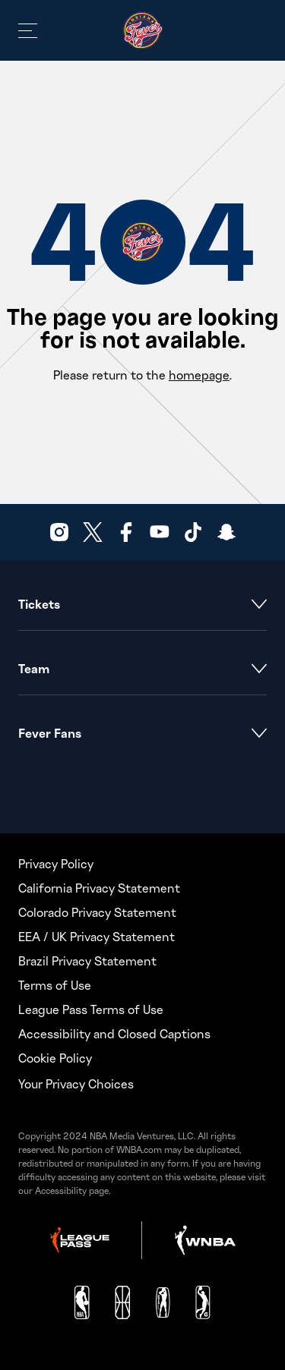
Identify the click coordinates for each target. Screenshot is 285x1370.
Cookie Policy (55, 1058)
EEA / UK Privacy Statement (96, 936)
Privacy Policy (55, 863)
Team (142, 668)
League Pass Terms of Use (90, 1009)
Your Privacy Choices (76, 1083)
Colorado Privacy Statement (97, 912)
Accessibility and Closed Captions (114, 1033)
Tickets (142, 604)
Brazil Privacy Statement (87, 960)
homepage (199, 375)
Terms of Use (54, 985)
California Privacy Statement (99, 888)
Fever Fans (142, 733)
